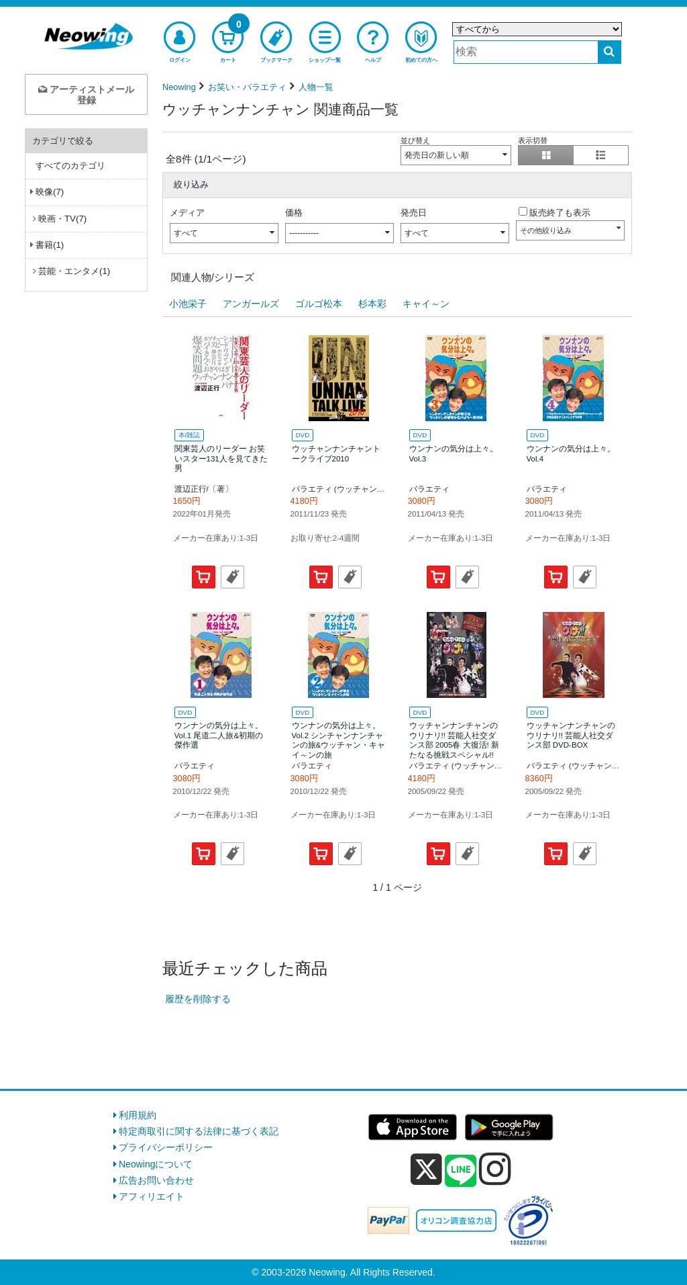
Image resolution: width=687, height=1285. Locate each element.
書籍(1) (50, 245)
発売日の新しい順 (437, 155)
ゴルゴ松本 (318, 303)
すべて (186, 233)
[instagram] (495, 1169)
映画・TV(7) (62, 219)
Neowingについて (156, 1164)
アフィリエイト (151, 1196)
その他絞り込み (546, 230)
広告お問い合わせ (156, 1180)
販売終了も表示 (559, 213)
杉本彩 (372, 303)
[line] (461, 1171)
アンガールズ (251, 303)
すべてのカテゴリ (70, 166)
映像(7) (50, 192)
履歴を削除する (198, 998)
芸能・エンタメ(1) (74, 271)
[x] (426, 1169)
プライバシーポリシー (166, 1147)
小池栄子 (188, 303)
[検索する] (609, 52)
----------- (304, 233)
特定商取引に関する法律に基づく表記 (198, 1131)
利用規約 (137, 1115)
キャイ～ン (426, 303)
